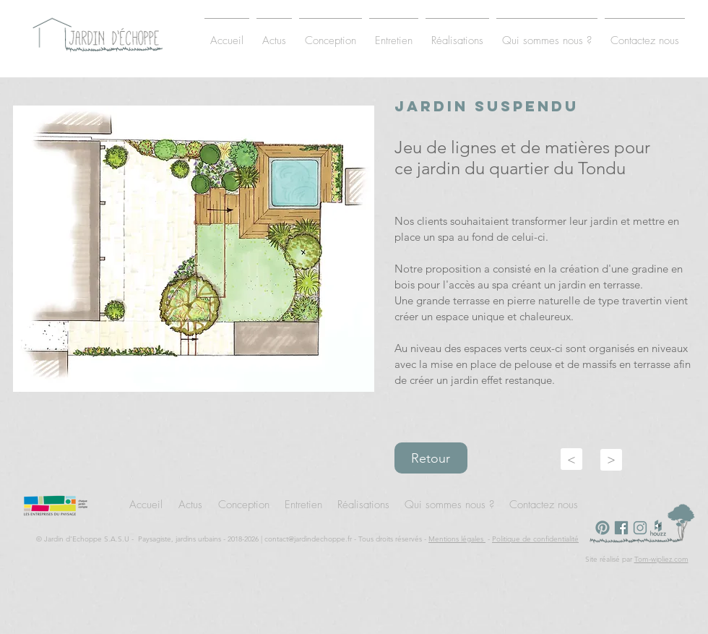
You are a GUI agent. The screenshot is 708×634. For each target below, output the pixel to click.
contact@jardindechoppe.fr (308, 539)
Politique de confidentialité (535, 539)
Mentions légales (456, 539)
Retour (430, 458)
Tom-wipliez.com (661, 559)
